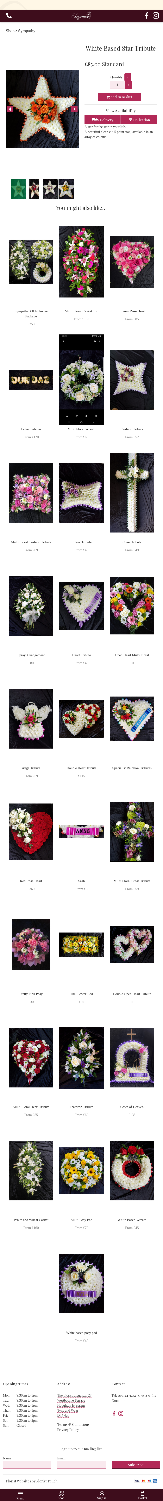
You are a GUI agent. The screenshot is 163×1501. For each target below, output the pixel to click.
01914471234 (127, 1395)
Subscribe (136, 1465)
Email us (118, 1400)
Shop (10, 30)
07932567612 (147, 1395)
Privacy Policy (68, 1429)
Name (7, 1458)
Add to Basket (119, 97)
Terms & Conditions (73, 1424)
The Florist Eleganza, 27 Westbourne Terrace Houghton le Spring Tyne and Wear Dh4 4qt (74, 1405)
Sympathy (26, 30)
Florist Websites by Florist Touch (32, 1481)
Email (61, 1458)
